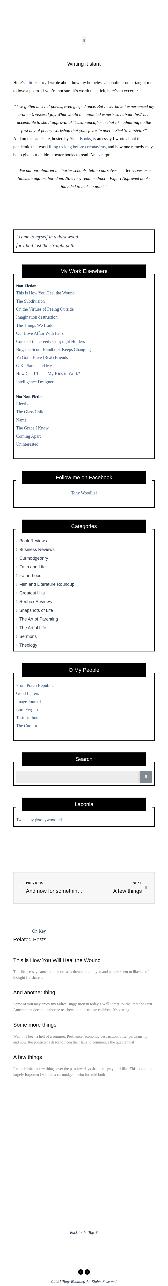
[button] (84, 40)
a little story (36, 82)
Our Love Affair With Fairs (40, 333)
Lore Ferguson (29, 709)
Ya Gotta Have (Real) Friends (42, 357)
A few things (27, 1057)
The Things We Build (34, 325)
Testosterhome (29, 717)
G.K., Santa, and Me (34, 365)
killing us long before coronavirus (76, 146)
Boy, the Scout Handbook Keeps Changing (53, 349)
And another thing (34, 992)
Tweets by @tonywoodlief (39, 819)
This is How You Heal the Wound (45, 293)
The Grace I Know (32, 428)
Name (21, 420)
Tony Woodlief (84, 493)
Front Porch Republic (35, 685)
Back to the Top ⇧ (84, 1232)
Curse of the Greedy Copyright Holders (50, 341)
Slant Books (80, 138)
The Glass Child (30, 411)
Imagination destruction (37, 317)
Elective (23, 403)
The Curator (26, 725)
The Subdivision (30, 301)
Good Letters (27, 693)
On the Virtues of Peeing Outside (45, 309)
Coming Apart (28, 436)
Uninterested (27, 444)
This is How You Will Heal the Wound (57, 960)
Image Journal (28, 701)
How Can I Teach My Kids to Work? (48, 373)
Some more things (35, 1025)
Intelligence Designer (34, 381)
